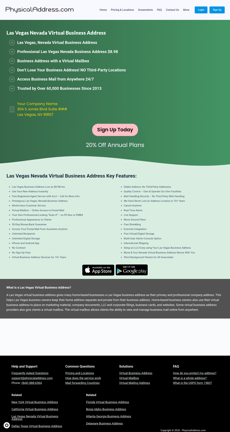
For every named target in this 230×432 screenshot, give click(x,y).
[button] (6, 425)
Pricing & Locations (122, 9)
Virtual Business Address (135, 373)
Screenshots (145, 9)
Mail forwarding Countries (82, 383)
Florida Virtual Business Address (107, 402)
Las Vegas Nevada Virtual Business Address (34, 418)
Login (201, 9)
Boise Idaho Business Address (106, 409)
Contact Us (172, 9)
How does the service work (83, 378)
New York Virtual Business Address (34, 402)
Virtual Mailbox (129, 378)
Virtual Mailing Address (134, 383)
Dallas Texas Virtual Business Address (36, 426)
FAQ (159, 9)
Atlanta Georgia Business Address (108, 416)
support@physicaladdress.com (32, 378)
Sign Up (217, 9)
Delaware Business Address (104, 423)
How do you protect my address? (194, 373)
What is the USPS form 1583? (192, 383)
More (186, 9)
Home (103, 9)
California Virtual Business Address (34, 409)
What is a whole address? (190, 378)
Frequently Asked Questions (29, 373)
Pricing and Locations (79, 373)
